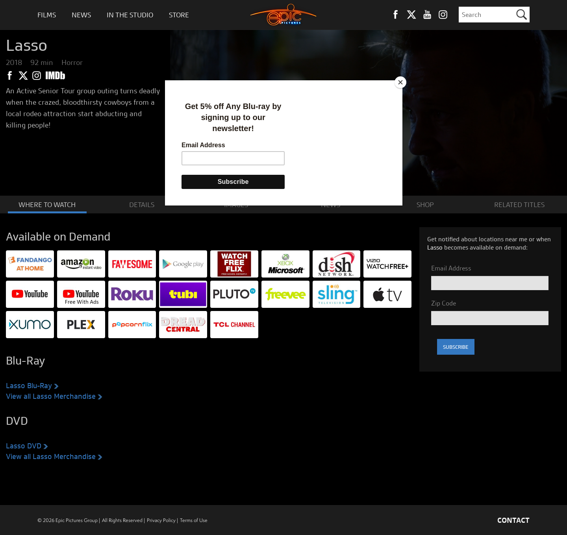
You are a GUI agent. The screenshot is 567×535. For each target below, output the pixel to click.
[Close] (400, 82)
